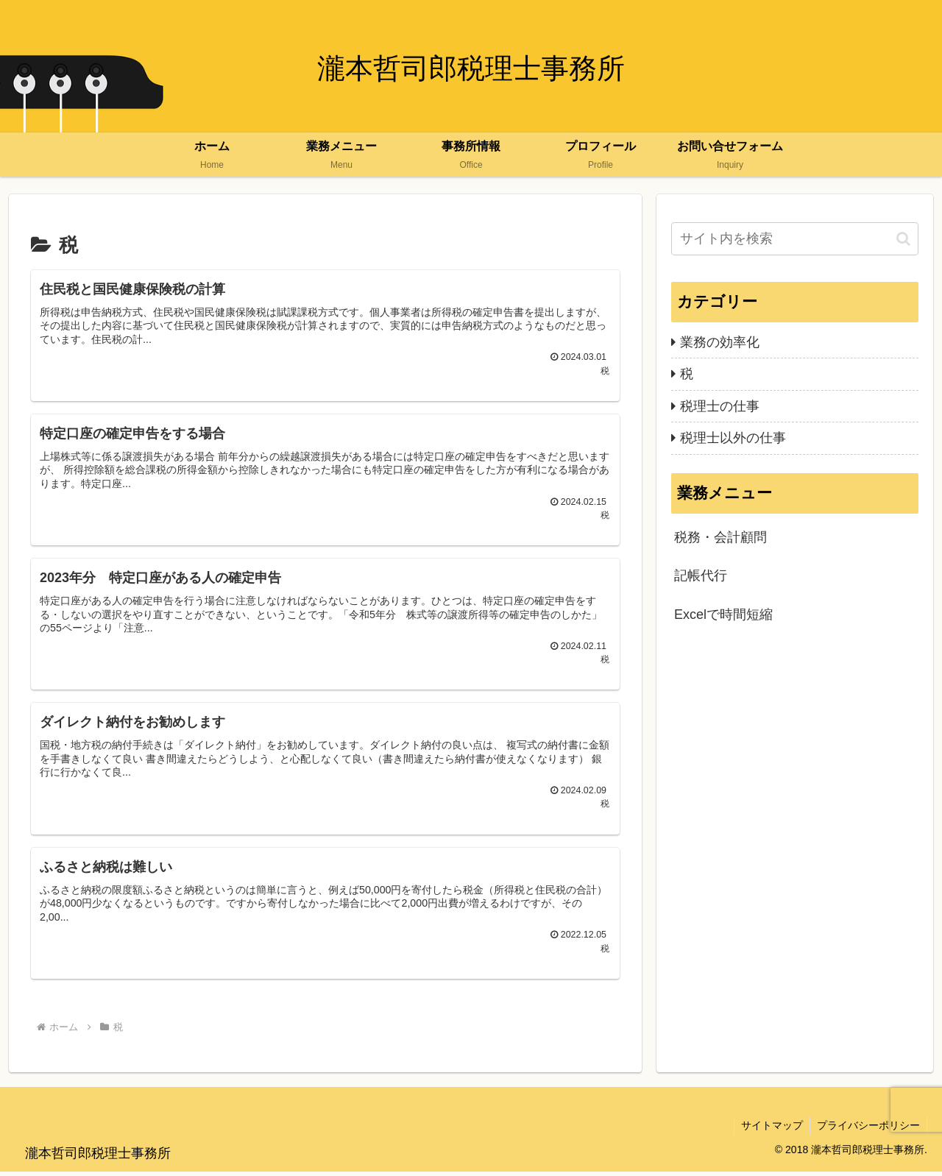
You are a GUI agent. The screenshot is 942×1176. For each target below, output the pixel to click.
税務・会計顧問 (720, 537)
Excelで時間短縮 (723, 614)
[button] (903, 238)
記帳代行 (700, 575)
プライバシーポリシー (867, 1130)
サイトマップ (770, 1130)
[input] (794, 238)
